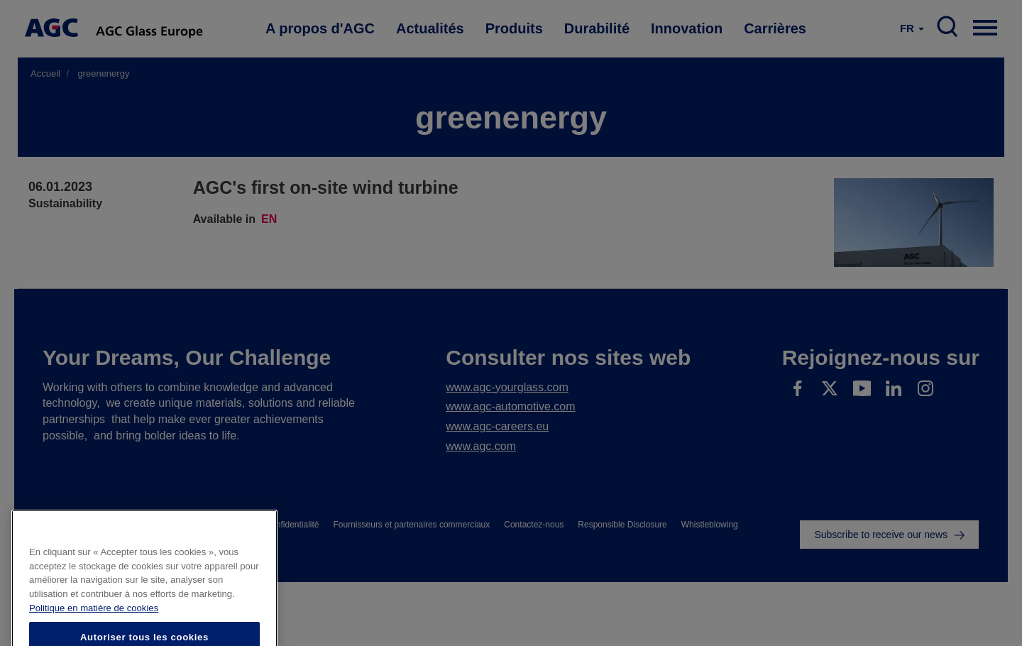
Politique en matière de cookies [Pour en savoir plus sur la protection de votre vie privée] (93, 630)
